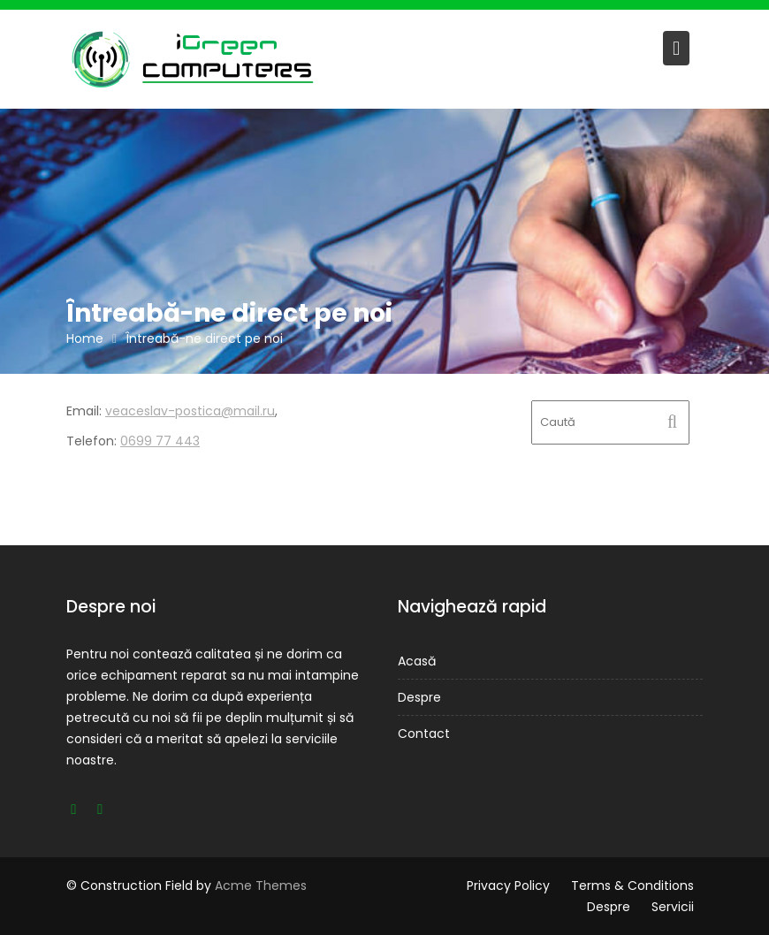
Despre (419, 697)
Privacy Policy (508, 885)
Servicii (672, 907)
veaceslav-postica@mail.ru (190, 411)
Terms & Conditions (632, 885)
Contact (424, 733)
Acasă (417, 661)
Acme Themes (261, 885)
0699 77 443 (160, 441)
